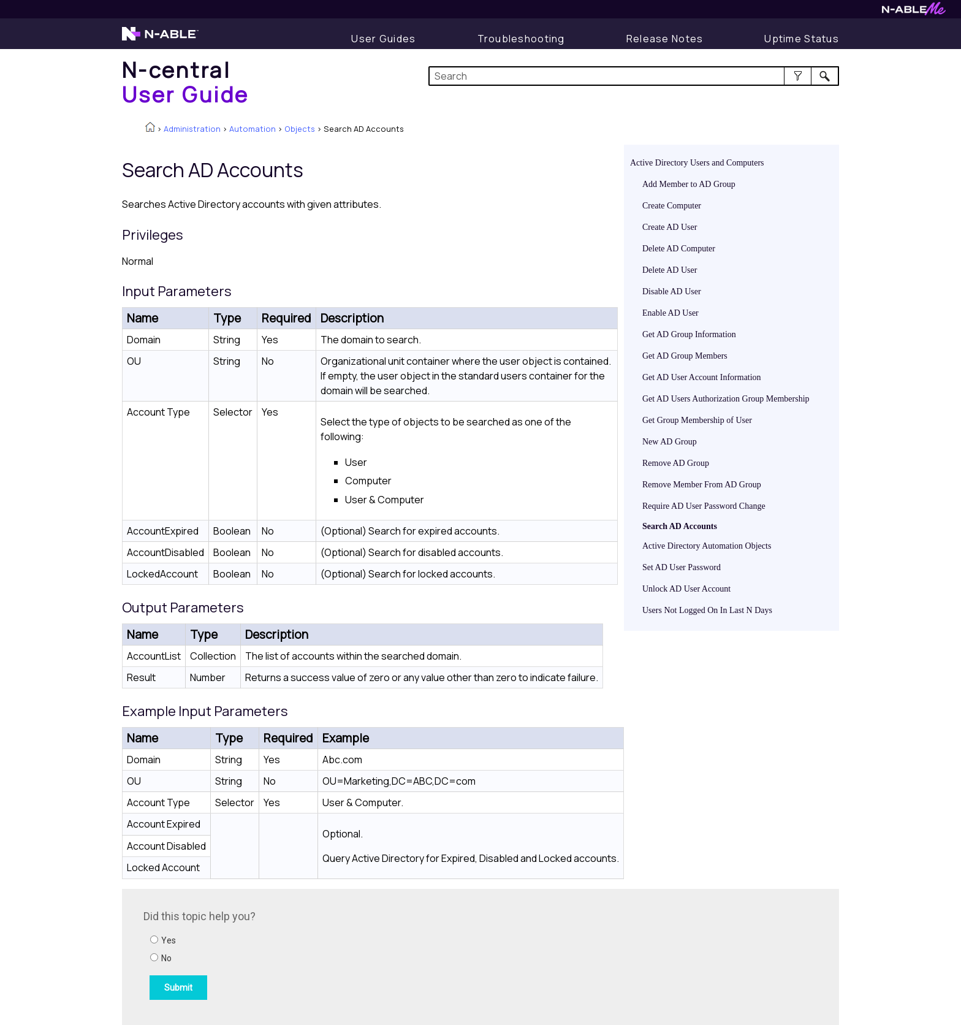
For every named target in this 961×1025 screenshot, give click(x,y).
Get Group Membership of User (697, 420)
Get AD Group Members (684, 355)
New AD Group (669, 441)
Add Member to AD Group (688, 184)
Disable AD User (671, 291)
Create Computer (671, 205)
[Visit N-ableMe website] (914, 12)
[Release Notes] (665, 38)
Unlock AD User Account (686, 588)
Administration (192, 128)
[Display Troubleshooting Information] (521, 38)
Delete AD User (669, 270)
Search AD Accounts (679, 526)
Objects (299, 128)
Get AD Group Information (689, 334)
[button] (797, 76)
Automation (252, 128)
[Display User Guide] (383, 38)
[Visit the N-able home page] (160, 39)
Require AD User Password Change (703, 506)
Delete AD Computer (678, 248)
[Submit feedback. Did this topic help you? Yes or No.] (309, 955)
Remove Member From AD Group (701, 484)
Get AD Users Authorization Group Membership (726, 398)
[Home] (185, 82)
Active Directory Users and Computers (697, 162)
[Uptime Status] (801, 38)
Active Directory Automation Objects (706, 546)
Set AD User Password (681, 567)
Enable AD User (670, 313)
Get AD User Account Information (701, 377)
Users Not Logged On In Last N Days (707, 610)
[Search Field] (634, 76)
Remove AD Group (675, 463)
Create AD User (669, 227)
